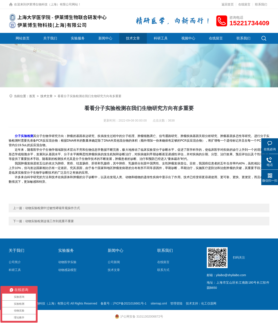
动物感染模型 (67, 270)
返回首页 (228, 4)
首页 (32, 96)
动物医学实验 (67, 262)
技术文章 (133, 38)
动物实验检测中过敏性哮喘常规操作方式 (52, 208)
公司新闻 (114, 262)
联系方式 (163, 270)
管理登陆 (176, 303)
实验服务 (78, 38)
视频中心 (188, 38)
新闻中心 (105, 38)
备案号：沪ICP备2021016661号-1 (124, 303)
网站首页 (23, 38)
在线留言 (244, 4)
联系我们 (261, 4)
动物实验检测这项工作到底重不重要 (49, 221)
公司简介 (15, 262)
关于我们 (50, 38)
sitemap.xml (159, 303)
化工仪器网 (208, 303)
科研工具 (161, 38)
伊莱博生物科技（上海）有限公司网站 (52, 4)
